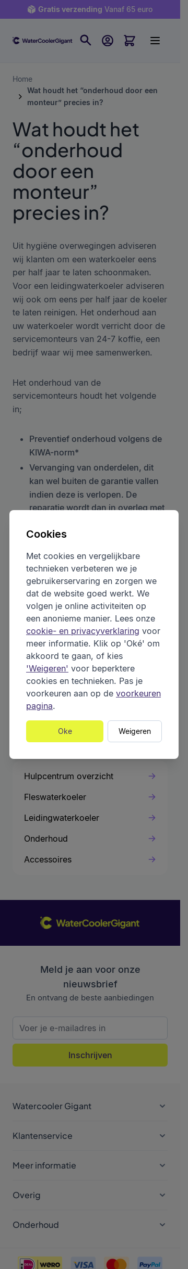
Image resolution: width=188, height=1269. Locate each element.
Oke (65, 731)
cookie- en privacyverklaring (82, 631)
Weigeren (135, 731)
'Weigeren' (47, 668)
